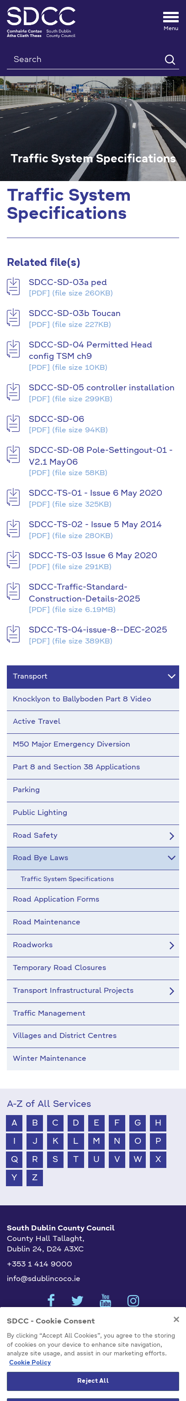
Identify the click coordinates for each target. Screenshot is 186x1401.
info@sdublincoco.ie (43, 1279)
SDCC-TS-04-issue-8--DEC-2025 (98, 630)
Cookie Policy (30, 1374)
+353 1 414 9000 (39, 1264)
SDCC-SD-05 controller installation (102, 388)
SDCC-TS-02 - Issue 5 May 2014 (95, 525)
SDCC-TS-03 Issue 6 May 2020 (93, 556)
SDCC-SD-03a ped (68, 283)
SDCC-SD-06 (56, 419)
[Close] (176, 1331)
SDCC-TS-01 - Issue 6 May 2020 (95, 493)
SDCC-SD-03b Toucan (75, 314)
